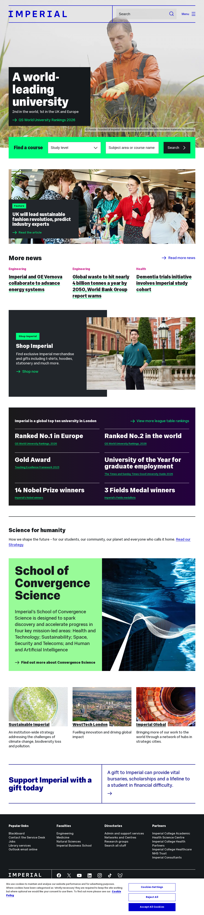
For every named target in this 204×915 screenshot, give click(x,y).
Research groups (116, 841)
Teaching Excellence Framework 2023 (37, 467)
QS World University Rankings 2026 (43, 120)
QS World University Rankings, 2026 (36, 443)
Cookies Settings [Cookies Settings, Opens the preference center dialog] (152, 888)
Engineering (65, 833)
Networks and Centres (120, 837)
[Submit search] (171, 14)
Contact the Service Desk (27, 837)
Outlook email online (23, 849)
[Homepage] (61, 14)
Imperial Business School (74, 845)
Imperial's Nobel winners (29, 497)
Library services (20, 845)
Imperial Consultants (167, 857)
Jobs (12, 841)
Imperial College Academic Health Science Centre (171, 835)
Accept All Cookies (152, 908)
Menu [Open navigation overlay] (188, 14)
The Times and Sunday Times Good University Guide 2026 (139, 474)
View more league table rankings (159, 421)
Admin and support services (124, 833)
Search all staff (115, 845)
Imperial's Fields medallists (120, 497)
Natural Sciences (69, 841)
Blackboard (17, 833)
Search (177, 147)
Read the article (27, 232)
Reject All (152, 898)
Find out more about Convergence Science (55, 662)
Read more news (178, 258)
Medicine (63, 837)
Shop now (30, 371)
